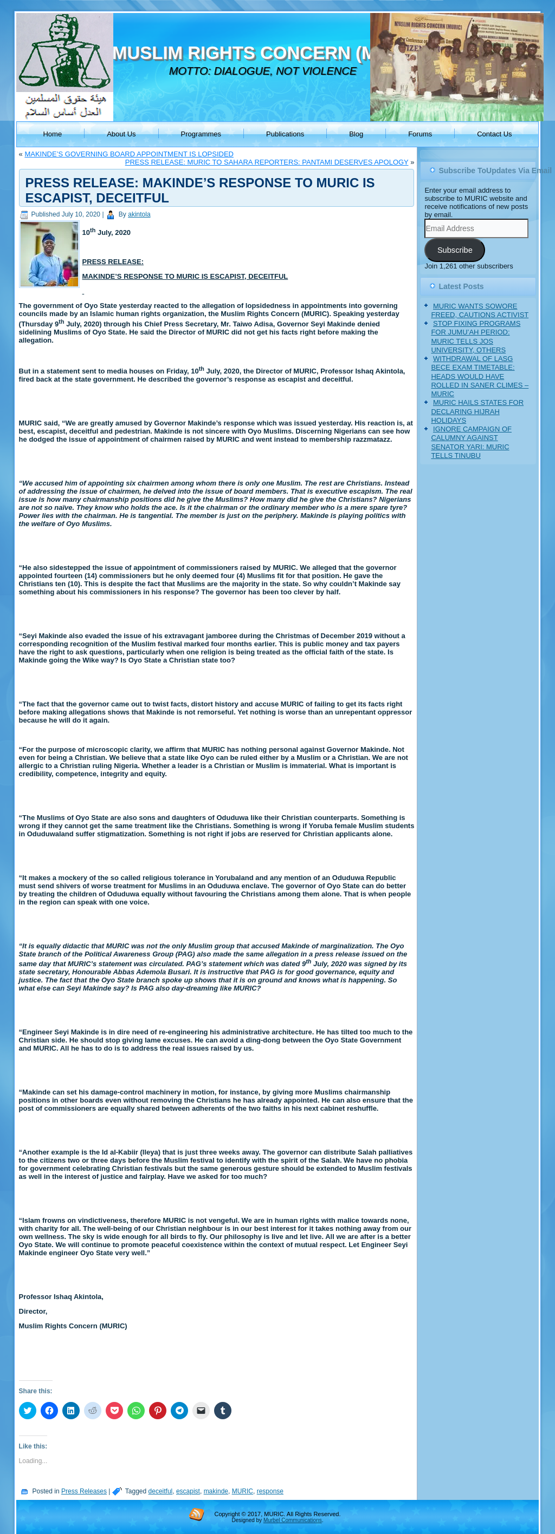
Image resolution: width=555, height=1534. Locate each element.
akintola (139, 214)
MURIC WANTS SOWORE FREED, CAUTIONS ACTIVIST (479, 310)
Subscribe (455, 250)
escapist (188, 1491)
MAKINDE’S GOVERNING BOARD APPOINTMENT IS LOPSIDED (129, 154)
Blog (356, 134)
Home (52, 134)
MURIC (242, 1491)
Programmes (201, 134)
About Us (121, 134)
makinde (216, 1491)
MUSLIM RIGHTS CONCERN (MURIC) (269, 53)
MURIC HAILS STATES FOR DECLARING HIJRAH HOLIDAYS (477, 411)
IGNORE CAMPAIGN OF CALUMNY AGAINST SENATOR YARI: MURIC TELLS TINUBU (471, 442)
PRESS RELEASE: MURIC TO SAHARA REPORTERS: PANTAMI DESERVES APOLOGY (267, 162)
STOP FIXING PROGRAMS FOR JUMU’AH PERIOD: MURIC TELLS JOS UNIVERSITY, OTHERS (475, 336)
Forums (420, 134)
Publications (285, 134)
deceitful (161, 1491)
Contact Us (494, 134)
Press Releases (84, 1491)
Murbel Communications (292, 1520)
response (270, 1491)
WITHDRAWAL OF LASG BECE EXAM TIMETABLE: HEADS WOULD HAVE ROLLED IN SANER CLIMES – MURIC (479, 376)
